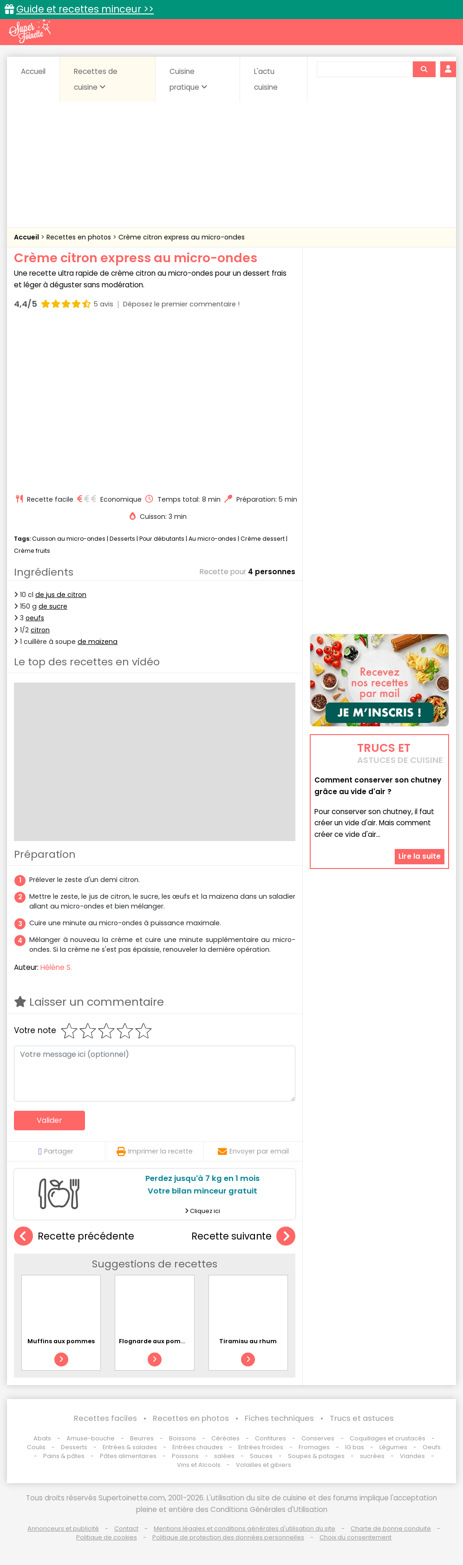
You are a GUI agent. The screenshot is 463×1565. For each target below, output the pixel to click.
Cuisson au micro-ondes (68, 539)
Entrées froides (260, 1447)
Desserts (122, 539)
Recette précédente (74, 1236)
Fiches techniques (279, 1418)
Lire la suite (419, 856)
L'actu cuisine (266, 79)
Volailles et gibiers (263, 1465)
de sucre (53, 606)
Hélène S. (56, 967)
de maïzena (97, 641)
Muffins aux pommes (61, 1341)
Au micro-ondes (212, 539)
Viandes (412, 1456)
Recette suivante (243, 1236)
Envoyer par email (253, 1151)
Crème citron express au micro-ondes (181, 237)
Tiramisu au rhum (248, 1341)
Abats (42, 1438)
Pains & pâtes (64, 1456)
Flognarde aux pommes (156, 1341)
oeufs (35, 618)
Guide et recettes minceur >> (85, 9)
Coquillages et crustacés (387, 1438)
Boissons (182, 1438)
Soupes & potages (316, 1456)
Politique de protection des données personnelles (228, 1537)
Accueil (33, 71)
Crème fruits (32, 551)
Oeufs (432, 1447)
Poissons (185, 1456)
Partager (56, 1151)
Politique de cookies (106, 1537)
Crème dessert (263, 539)
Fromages (314, 1447)
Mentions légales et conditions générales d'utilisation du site (244, 1528)
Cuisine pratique (188, 79)
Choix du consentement (355, 1537)
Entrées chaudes (197, 1447)
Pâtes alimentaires (128, 1456)
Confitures (270, 1438)
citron (40, 630)
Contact (126, 1528)
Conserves (317, 1438)
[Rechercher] (424, 69)
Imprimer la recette (155, 1151)
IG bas (354, 1447)
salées (224, 1456)
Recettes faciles (105, 1418)
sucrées (372, 1456)
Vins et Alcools (199, 1465)
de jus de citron (60, 594)
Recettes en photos (79, 237)
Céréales (225, 1438)
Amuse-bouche (90, 1438)
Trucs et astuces (362, 1418)
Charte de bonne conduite (391, 1528)
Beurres (142, 1438)
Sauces (261, 1456)
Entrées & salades (130, 1447)
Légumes (393, 1447)
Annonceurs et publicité (63, 1528)
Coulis (36, 1447)
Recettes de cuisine (95, 79)
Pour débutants (161, 539)
